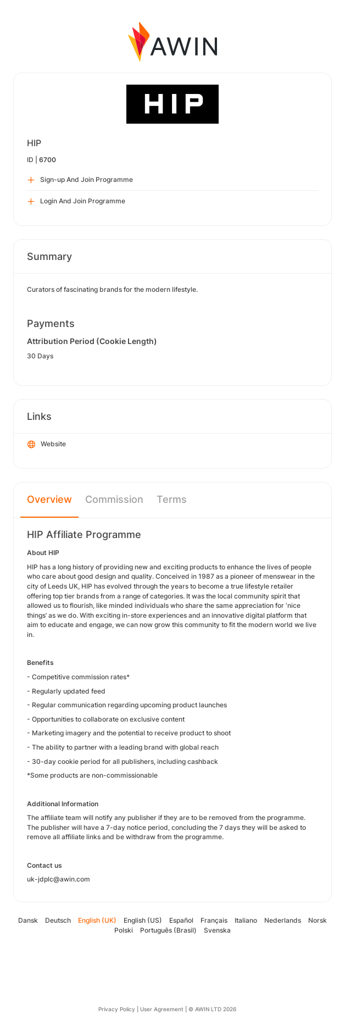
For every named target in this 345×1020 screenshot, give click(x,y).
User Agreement (161, 1009)
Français (214, 920)
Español (181, 920)
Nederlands (282, 920)
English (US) (143, 920)
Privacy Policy (116, 1009)
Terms (172, 499)
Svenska (217, 930)
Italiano (246, 920)
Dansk (28, 920)
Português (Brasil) (168, 930)
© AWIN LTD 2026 (212, 1009)
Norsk (317, 920)
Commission (114, 499)
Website (46, 444)
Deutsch (58, 920)
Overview (49, 499)
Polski (123, 930)
